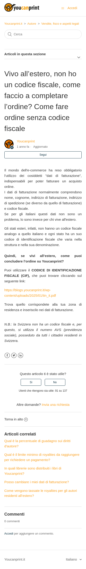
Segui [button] (43, 154)
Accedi (8, 533)
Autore (31, 23)
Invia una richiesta (55, 404)
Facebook (7, 355)
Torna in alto (16, 419)
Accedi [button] (72, 8)
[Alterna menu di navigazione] (62, 8)
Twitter (14, 355)
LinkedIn (20, 355)
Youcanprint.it (13, 23)
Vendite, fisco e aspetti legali (60, 23)
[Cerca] (43, 34)
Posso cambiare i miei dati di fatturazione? (36, 482)
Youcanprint (26, 141)
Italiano (72, 559)
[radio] (31, 382)
